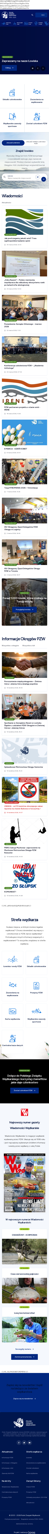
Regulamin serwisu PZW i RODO (32, 1519)
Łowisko (10, 176)
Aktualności (6, 203)
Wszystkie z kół (28, 646)
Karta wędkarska (32, 1473)
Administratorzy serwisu (24, 1524)
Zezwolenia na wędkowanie (36, 1463)
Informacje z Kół (7, 1468)
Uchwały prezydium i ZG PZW (36, 1497)
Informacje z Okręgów (9, 1463)
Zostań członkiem (32, 1468)
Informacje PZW (7, 1457)
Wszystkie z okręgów (10, 646)
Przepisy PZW (7, 1497)
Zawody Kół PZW (8, 1473)
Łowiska (29, 1457)
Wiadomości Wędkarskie (10, 1487)
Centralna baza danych (10, 1492)
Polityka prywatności (12, 1519)
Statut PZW (30, 1487)
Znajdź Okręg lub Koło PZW (35, 142)
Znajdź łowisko (13, 143)
